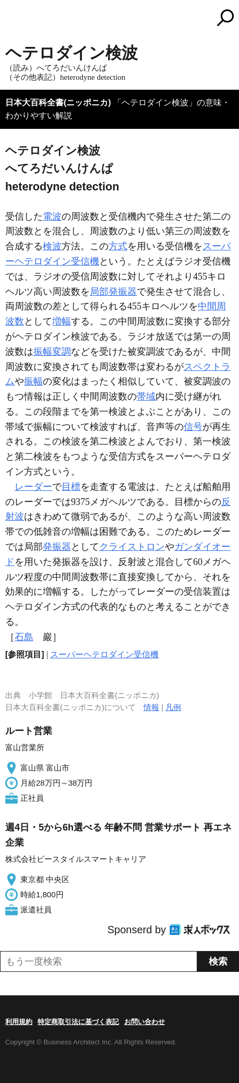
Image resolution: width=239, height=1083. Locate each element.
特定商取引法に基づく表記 (78, 1022)
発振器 (57, 547)
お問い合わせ (144, 1022)
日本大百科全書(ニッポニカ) (58, 102)
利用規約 (18, 1022)
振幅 (33, 381)
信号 (193, 427)
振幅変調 (52, 351)
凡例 (173, 707)
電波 (52, 216)
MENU (13, 19)
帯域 (146, 396)
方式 (118, 246)
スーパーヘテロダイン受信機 (104, 654)
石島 (24, 637)
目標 (71, 487)
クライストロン (132, 547)
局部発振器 (113, 291)
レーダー (33, 487)
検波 (52, 246)
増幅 (61, 321)
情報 (151, 707)
